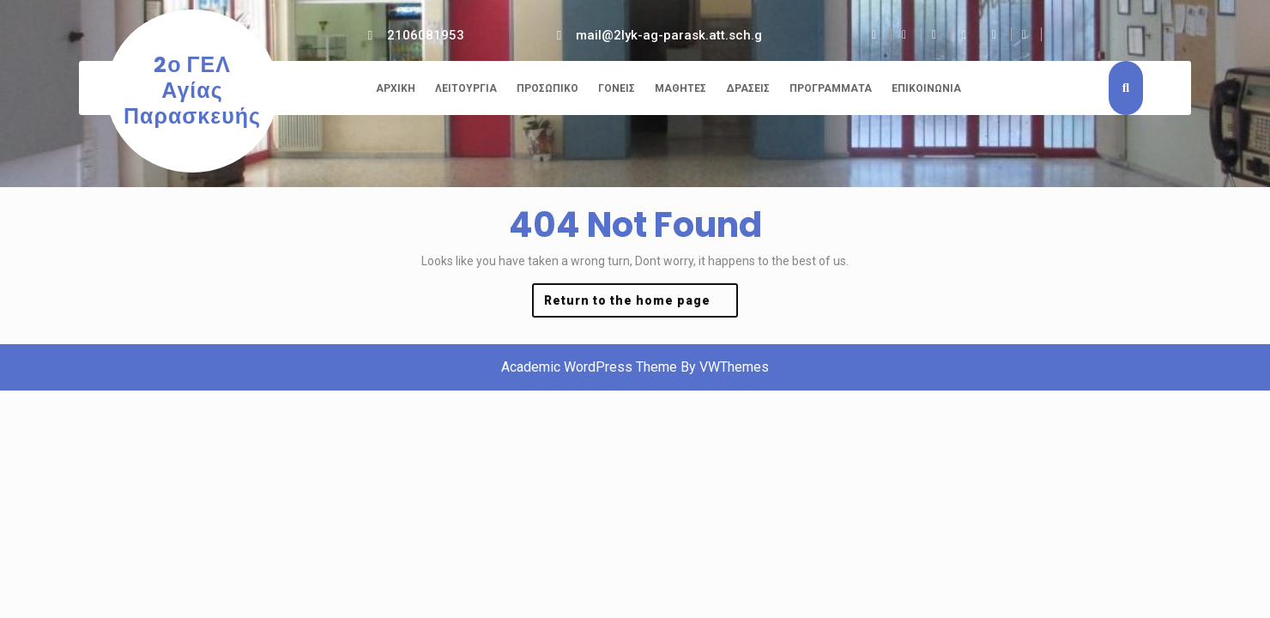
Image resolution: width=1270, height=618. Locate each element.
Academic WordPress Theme (589, 367)
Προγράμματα (830, 88)
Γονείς (616, 88)
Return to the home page (641, 304)
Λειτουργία (466, 88)
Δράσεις (748, 88)
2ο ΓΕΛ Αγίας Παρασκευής (192, 90)
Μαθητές (680, 88)
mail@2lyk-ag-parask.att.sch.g (669, 35)
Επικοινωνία (926, 88)
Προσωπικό (547, 88)
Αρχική (395, 88)
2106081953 (425, 35)
